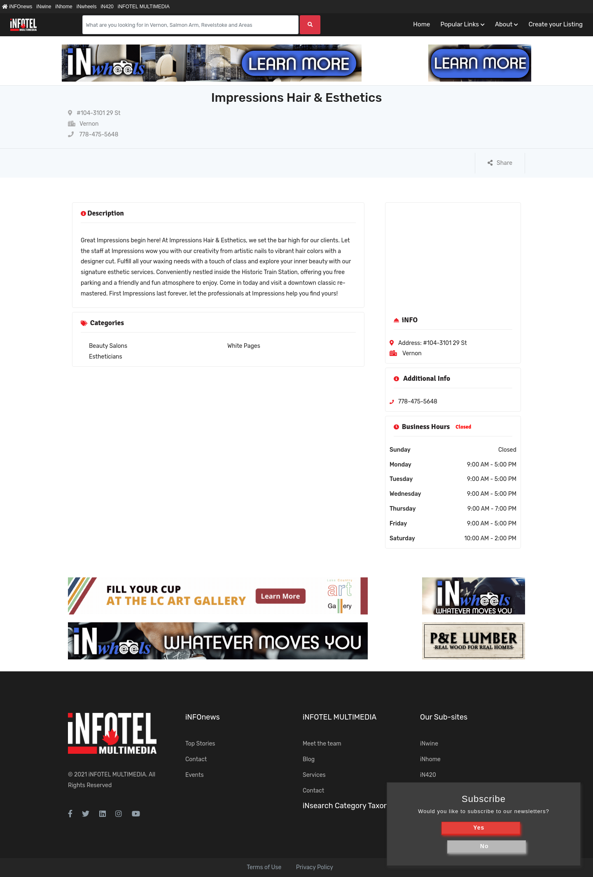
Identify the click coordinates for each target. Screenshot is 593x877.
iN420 (106, 6)
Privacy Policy (314, 867)
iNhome (63, 6)
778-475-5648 (93, 134)
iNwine (43, 6)
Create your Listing (555, 24)
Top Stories (200, 743)
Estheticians (105, 356)
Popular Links (459, 24)
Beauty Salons (108, 345)
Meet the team (322, 743)
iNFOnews (17, 6)
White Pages (243, 345)
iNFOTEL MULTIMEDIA (144, 6)
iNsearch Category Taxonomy (353, 805)
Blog (309, 759)
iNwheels (87, 6)
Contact (196, 759)
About (503, 24)
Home (421, 24)
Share (500, 162)
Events (194, 775)
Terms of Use (264, 867)
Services (314, 775)
